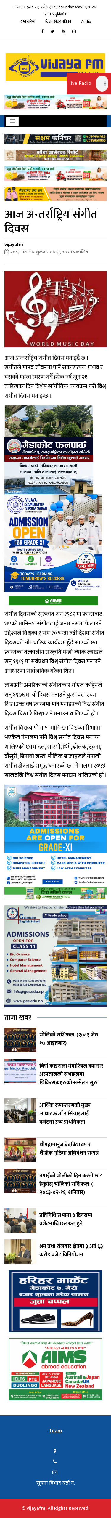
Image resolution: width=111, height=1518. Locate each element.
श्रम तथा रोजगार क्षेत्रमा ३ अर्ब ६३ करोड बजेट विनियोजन (71, 1250)
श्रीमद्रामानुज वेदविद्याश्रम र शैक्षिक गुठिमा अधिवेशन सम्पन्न (69, 1149)
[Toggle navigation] (12, 121)
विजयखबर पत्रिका (58, 21)
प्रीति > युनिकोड (56, 14)
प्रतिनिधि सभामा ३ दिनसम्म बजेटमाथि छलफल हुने (65, 1219)
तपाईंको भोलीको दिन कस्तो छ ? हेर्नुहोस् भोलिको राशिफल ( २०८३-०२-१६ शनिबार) (70, 1184)
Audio (86, 21)
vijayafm (13, 245)
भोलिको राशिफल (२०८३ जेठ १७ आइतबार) (68, 1039)
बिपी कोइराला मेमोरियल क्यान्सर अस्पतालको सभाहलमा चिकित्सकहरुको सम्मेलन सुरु (71, 1074)
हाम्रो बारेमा (27, 21)
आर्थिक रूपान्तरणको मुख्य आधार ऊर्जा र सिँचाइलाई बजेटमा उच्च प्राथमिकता (65, 1113)
